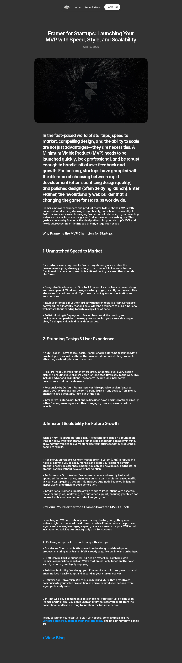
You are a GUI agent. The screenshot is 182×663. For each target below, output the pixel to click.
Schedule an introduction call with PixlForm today (73, 620)
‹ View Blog (53, 637)
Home (77, 7)
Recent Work (92, 7)
